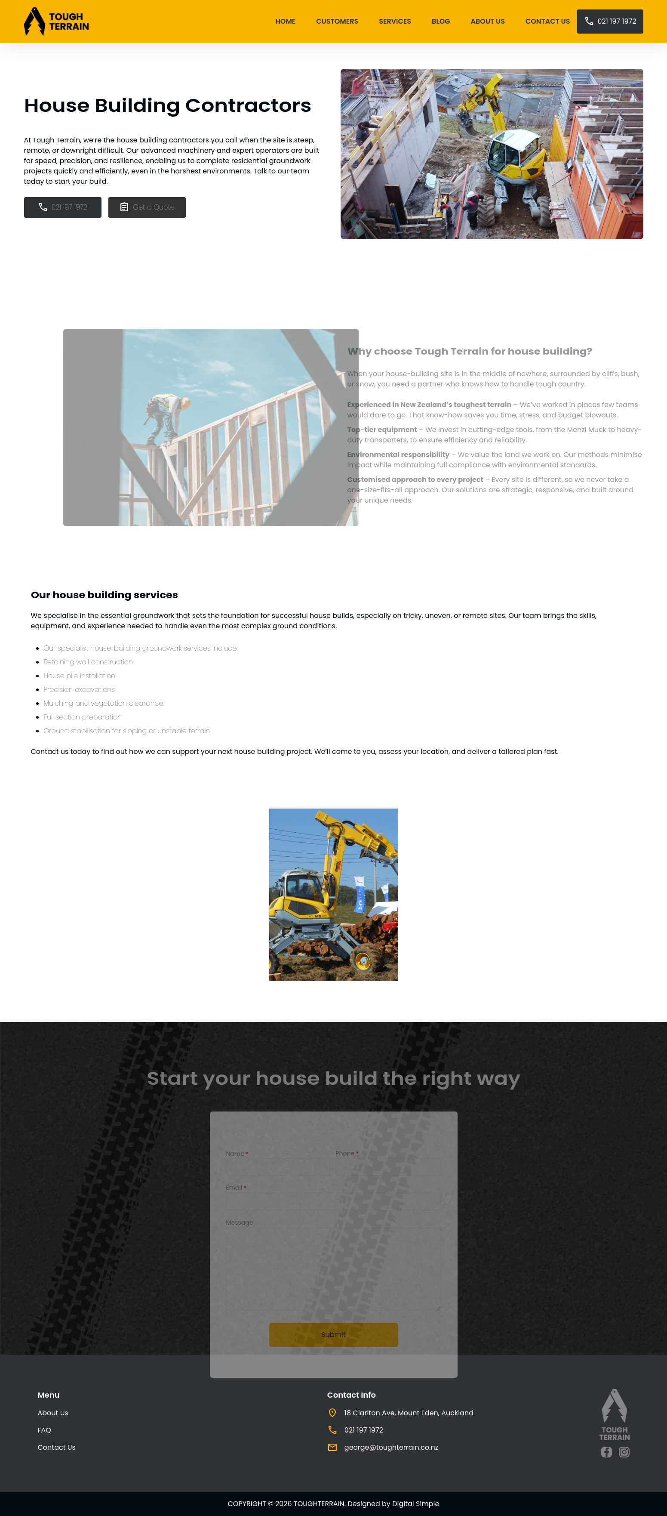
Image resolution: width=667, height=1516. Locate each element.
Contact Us (548, 21)
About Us (488, 21)
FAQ (44, 1430)
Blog (441, 21)
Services (395, 21)
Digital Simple (415, 1504)
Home (285, 21)
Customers (337, 21)
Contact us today (61, 751)
